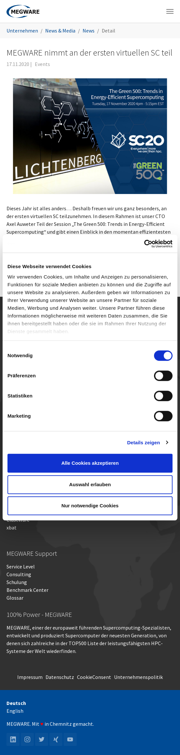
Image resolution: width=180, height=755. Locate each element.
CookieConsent (94, 677)
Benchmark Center (27, 590)
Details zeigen (143, 442)
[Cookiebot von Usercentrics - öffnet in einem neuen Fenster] (144, 244)
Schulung (16, 582)
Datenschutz (59, 677)
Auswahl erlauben (90, 484)
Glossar (14, 597)
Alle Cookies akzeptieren (90, 463)
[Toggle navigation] (170, 11)
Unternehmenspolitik (138, 677)
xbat (11, 527)
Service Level (20, 566)
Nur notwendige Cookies (90, 505)
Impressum (30, 677)
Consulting (18, 574)
